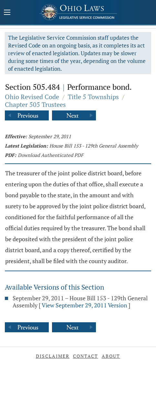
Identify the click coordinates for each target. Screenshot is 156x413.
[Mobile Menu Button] (7, 13)
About (111, 356)
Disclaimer (52, 356)
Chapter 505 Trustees (35, 104)
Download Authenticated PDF (50, 155)
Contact (85, 356)
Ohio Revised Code (32, 96)
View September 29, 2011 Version (84, 305)
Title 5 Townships (93, 96)
